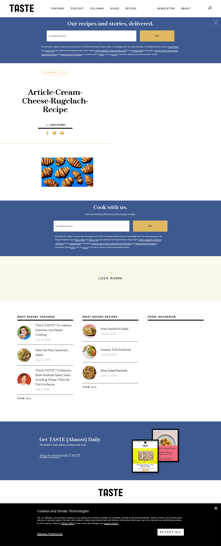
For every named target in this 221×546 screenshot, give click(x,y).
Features (58, 8)
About (186, 8)
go (157, 36)
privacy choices (111, 523)
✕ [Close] (216, 508)
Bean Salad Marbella (114, 370)
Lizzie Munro (57, 125)
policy (101, 54)
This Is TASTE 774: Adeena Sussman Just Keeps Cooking (53, 329)
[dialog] (110, 525)
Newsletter (166, 8)
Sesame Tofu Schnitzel (116, 349)
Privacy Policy (67, 523)
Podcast (77, 8)
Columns (97, 8)
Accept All (171, 532)
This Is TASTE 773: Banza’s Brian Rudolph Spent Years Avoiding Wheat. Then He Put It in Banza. (53, 377)
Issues (114, 8)
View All (24, 398)
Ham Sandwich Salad (114, 328)
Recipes (131, 8)
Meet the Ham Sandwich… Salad (52, 352)
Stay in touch (50, 455)
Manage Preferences (50, 534)
